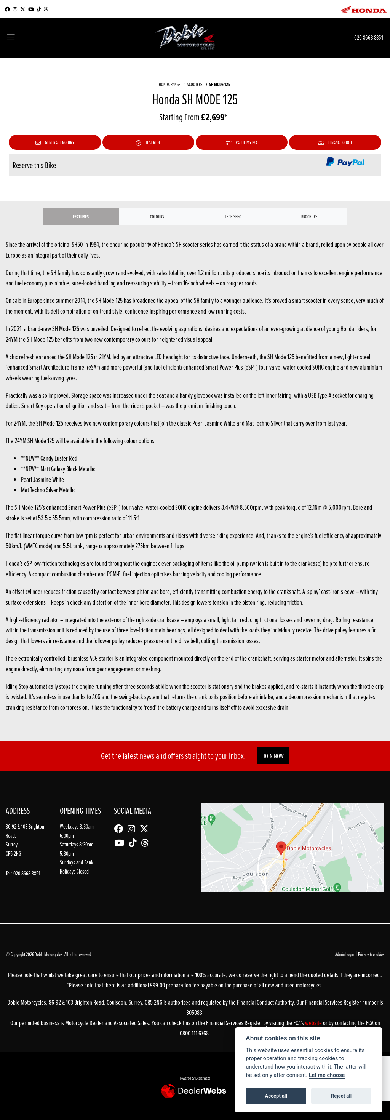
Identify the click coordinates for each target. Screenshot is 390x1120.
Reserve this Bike (34, 165)
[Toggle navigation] (11, 37)
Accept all (276, 1096)
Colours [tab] (157, 216)
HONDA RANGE (170, 84)
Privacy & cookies (371, 954)
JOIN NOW (273, 756)
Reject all (341, 1096)
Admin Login (344, 954)
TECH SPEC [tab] (233, 216)
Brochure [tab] (309, 216)
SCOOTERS (195, 84)
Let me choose (327, 1075)
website (314, 1022)
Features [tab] (81, 216)
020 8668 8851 (368, 37)
